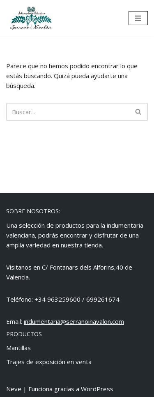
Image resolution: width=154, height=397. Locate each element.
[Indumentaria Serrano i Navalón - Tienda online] (30, 18)
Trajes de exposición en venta (49, 362)
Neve (13, 389)
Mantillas (18, 348)
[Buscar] (67, 112)
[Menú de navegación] (138, 18)
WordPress (97, 389)
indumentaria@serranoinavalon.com (74, 321)
